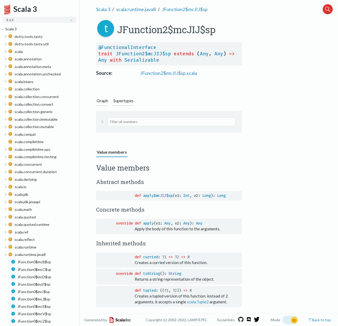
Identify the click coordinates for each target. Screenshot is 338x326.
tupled (149, 290)
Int (186, 195)
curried (150, 257)
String (174, 273)
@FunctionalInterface (127, 47)
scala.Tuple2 (198, 301)
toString (151, 273)
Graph (102, 100)
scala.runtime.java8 (136, 9)
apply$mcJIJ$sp (158, 195)
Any (204, 54)
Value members (112, 151)
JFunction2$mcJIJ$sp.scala (168, 73)
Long (206, 195)
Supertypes (123, 100)
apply (148, 223)
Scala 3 (103, 9)
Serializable (141, 60)
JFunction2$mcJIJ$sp (185, 9)
